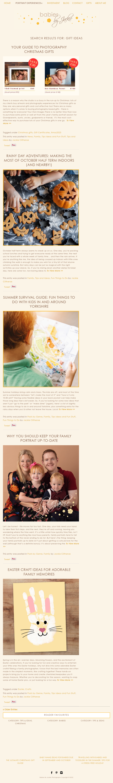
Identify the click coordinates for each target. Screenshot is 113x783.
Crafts (28, 689)
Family (37, 136)
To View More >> (55, 271)
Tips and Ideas (42, 278)
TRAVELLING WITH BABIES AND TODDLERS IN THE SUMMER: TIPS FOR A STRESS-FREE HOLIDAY (92, 760)
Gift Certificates (42, 132)
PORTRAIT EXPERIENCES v (28, 3)
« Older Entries (10, 709)
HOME (7, 3)
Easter (21, 689)
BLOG (66, 3)
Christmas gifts (25, 132)
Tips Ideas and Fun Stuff (54, 136)
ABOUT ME (100, 3)
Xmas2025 (56, 132)
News (30, 136)
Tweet (7, 145)
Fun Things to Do (59, 278)
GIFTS (89, 3)
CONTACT (77, 3)
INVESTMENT (53, 3)
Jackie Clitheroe (20, 140)
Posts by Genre (35, 416)
